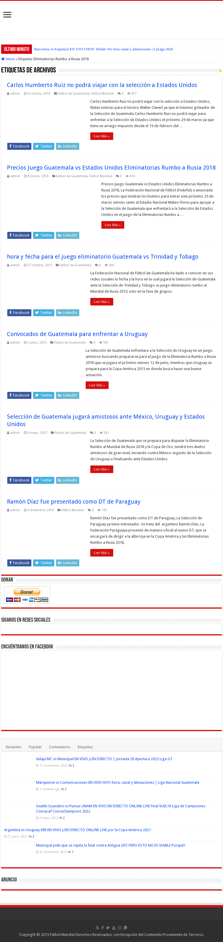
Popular (35, 747)
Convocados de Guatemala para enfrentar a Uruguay (77, 333)
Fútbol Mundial (102, 93)
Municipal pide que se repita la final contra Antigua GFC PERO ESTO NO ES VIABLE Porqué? (111, 845)
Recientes (13, 747)
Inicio (8, 59)
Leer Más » (102, 136)
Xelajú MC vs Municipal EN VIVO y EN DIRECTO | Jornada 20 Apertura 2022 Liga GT (104, 759)
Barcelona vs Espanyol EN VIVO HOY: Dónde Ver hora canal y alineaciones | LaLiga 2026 (103, 49)
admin (15, 93)
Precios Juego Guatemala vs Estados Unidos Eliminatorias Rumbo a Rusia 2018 (111, 167)
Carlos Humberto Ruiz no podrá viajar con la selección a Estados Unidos (102, 84)
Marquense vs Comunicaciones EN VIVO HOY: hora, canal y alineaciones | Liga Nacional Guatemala (117, 782)
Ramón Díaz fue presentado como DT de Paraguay (74, 501)
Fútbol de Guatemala (73, 93)
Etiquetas (85, 747)
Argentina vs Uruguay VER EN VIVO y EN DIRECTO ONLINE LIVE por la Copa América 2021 (77, 830)
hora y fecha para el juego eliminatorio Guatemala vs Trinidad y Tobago (102, 256)
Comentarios (60, 747)
